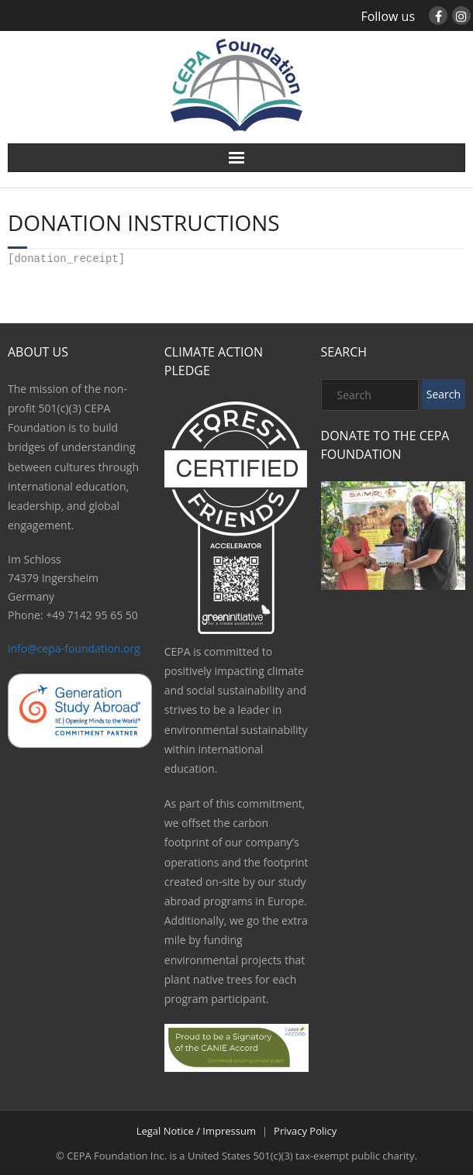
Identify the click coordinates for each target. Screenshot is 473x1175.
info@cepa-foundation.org (74, 646)
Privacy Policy (305, 1129)
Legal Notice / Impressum (196, 1129)
